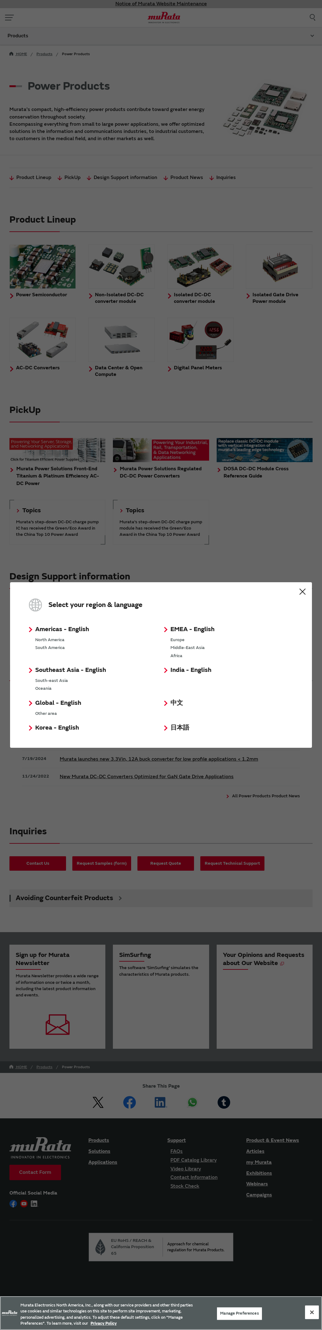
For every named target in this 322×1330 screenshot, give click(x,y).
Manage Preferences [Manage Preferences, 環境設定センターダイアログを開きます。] (239, 1313)
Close (302, 591)
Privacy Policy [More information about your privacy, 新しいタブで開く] (104, 1323)
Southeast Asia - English (70, 670)
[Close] (312, 1312)
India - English (190, 670)
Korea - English (57, 727)
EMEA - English (192, 629)
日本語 (179, 727)
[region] (161, 1313)
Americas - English (62, 629)
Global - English (58, 703)
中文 (176, 703)
